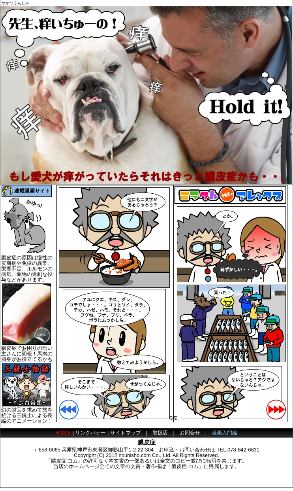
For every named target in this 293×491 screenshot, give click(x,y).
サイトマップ (125, 433)
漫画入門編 (224, 433)
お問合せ (190, 433)
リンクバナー (90, 433)
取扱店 (160, 433)
